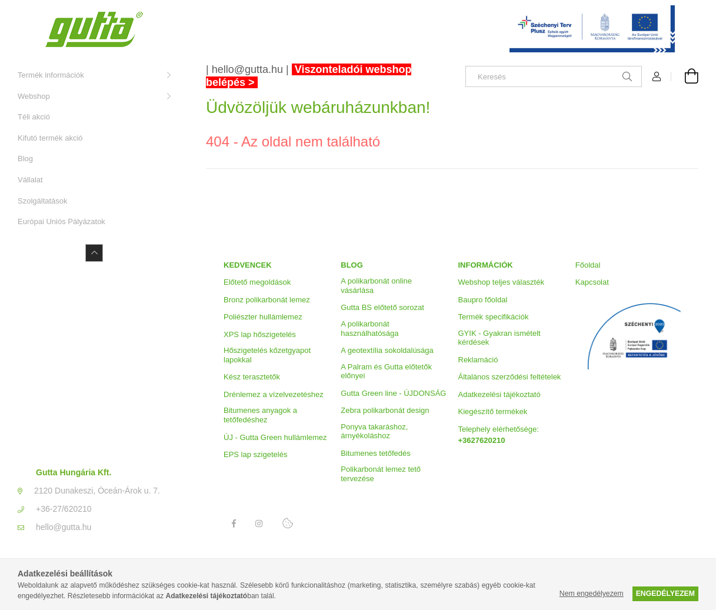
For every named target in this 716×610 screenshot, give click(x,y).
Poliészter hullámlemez (263, 316)
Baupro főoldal (483, 299)
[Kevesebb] (94, 253)
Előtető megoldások (257, 282)
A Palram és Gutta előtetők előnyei (386, 371)
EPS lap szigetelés (255, 454)
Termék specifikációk (493, 316)
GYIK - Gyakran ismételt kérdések (499, 338)
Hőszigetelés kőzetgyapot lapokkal (267, 355)
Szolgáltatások (43, 200)
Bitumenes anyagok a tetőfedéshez (260, 415)
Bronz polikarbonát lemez (267, 299)
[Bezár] (689, 12)
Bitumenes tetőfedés (376, 453)
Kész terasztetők (252, 376)
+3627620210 (481, 440)
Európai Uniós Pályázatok (61, 221)
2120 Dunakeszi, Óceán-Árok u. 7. (97, 490)
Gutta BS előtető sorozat (382, 307)
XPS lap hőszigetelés (260, 334)
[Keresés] (553, 76)
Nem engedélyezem (592, 593)
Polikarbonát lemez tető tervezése (381, 474)
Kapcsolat (592, 282)
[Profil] (656, 76)
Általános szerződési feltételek (509, 376)
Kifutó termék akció (50, 138)
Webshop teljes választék (501, 282)
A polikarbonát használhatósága (369, 328)
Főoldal (588, 265)
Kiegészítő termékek (493, 411)
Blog (25, 158)
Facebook (234, 524)
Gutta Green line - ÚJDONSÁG (393, 393)
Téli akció (34, 116)
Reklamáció (478, 359)
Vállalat (30, 179)
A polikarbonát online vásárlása (376, 285)
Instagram (259, 524)
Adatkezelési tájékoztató (499, 394)
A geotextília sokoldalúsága (387, 350)
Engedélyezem (665, 593)
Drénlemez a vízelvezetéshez (274, 394)
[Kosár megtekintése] (684, 76)
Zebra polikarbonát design (385, 410)
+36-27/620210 (64, 509)
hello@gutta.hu (63, 527)
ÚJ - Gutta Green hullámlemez (275, 437)
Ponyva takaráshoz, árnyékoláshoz (374, 431)
